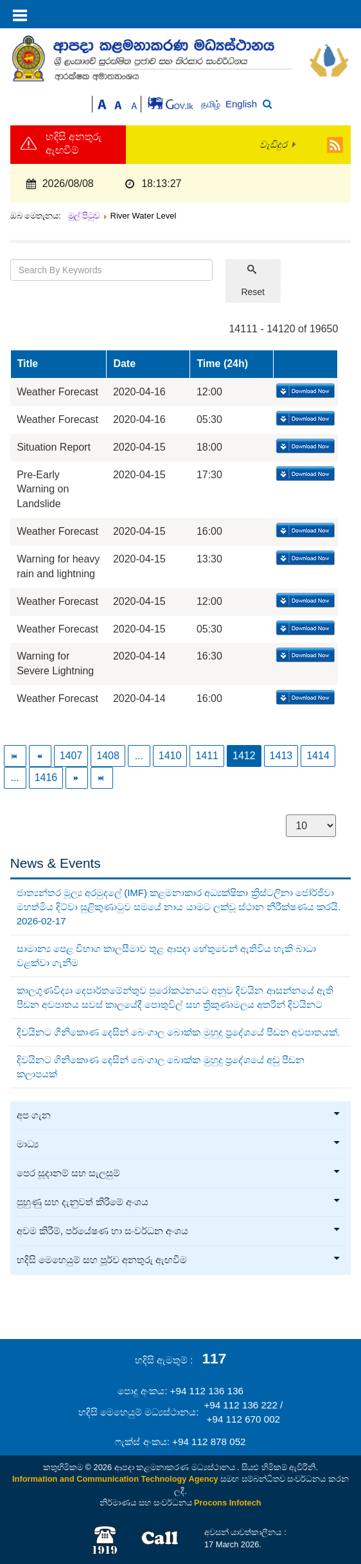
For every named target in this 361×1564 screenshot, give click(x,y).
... (139, 755)
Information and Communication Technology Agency (115, 1479)
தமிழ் (212, 104)
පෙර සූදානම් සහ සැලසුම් (179, 1173)
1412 (244, 755)
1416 (46, 777)
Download (304, 391)
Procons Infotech (227, 1502)
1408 (107, 755)
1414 (318, 755)
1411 (206, 755)
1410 (170, 755)
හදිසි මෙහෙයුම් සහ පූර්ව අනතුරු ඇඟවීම (179, 1260)
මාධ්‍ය (179, 1144)
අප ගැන (179, 1115)
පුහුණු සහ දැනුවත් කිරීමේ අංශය (179, 1202)
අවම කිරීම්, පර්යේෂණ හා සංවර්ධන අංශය (179, 1231)
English (241, 103)
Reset (253, 292)
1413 (281, 755)
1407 (71, 755)
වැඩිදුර (273, 144)
